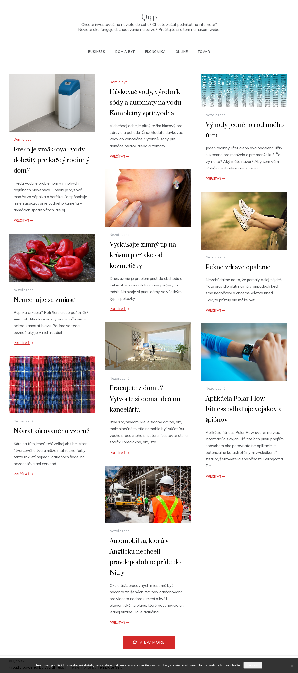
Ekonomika (155, 52)
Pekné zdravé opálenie (238, 267)
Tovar (204, 52)
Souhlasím (252, 665)
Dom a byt (125, 52)
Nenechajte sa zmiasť (44, 300)
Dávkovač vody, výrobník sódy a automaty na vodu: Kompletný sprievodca (146, 102)
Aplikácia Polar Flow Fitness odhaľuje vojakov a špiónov (244, 409)
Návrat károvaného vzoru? (52, 431)
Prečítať (23, 220)
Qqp (149, 17)
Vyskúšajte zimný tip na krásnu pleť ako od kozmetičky (143, 255)
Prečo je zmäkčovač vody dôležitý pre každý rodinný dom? (51, 160)
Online (182, 52)
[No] (291, 665)
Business (96, 52)
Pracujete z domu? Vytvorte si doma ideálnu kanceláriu (145, 399)
